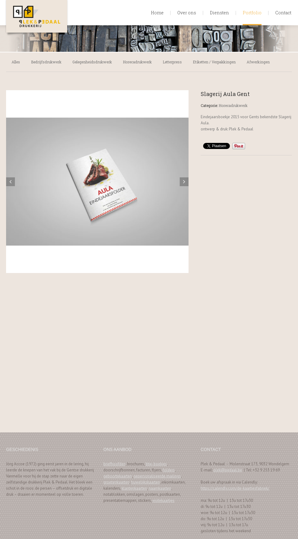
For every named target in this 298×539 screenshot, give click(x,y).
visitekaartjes (163, 500)
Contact (283, 13)
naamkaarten (160, 488)
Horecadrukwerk (137, 61)
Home (157, 13)
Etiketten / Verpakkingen (214, 61)
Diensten (219, 13)
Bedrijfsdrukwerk (46, 61)
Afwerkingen (258, 61)
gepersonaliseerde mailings (157, 476)
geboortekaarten (117, 476)
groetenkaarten (116, 482)
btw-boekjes (156, 463)
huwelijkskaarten (145, 482)
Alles (16, 61)
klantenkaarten (134, 488)
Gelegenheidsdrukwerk (92, 61)
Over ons (186, 13)
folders (169, 470)
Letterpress (172, 61)
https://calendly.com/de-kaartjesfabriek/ (235, 488)
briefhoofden (114, 463)
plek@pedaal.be (227, 470)
